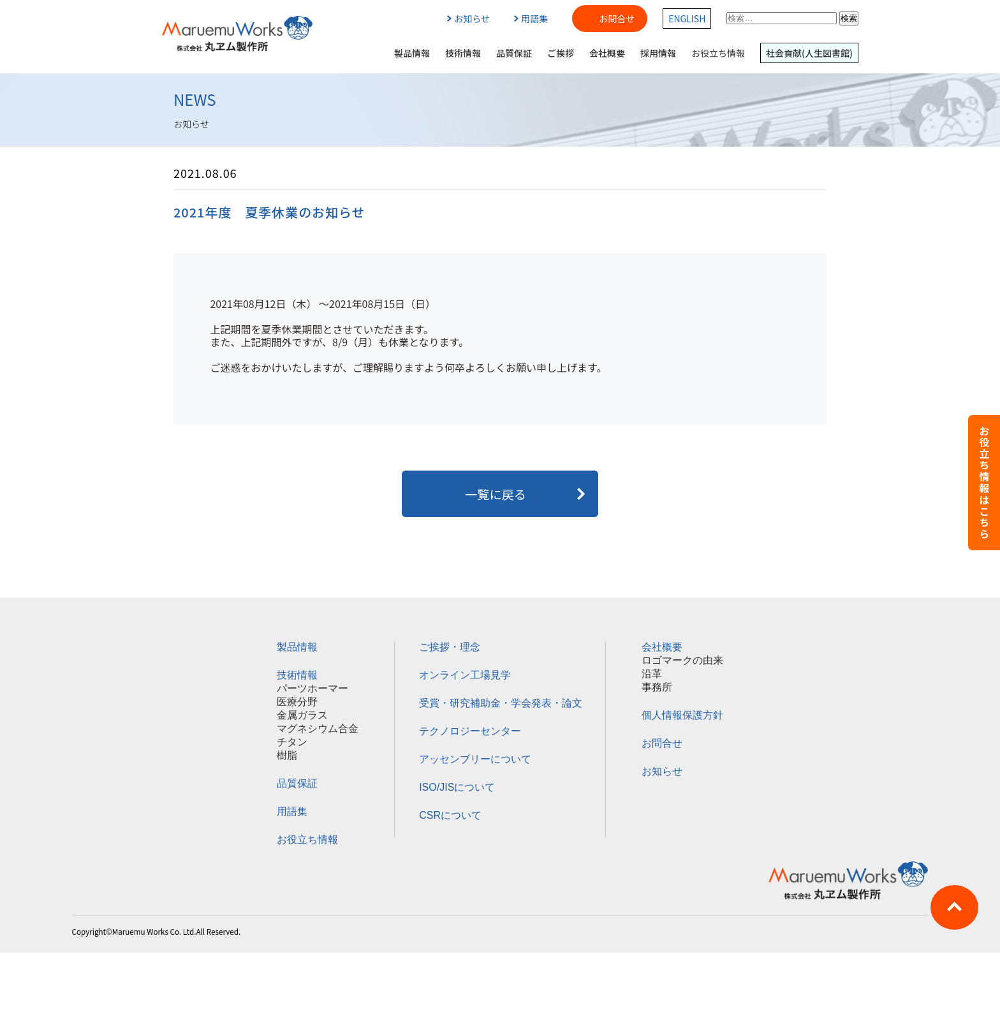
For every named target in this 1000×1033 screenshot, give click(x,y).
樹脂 (287, 755)
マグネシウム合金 (317, 728)
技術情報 (463, 52)
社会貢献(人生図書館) (809, 52)
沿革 (652, 673)
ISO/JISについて (457, 787)
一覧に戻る (500, 494)
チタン (292, 741)
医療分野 (297, 701)
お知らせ (468, 18)
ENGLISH (686, 18)
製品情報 (412, 52)
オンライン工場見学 (465, 675)
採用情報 (658, 52)
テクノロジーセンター (470, 731)
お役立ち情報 (718, 52)
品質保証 (514, 52)
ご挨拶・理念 (449, 646)
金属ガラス (302, 715)
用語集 (531, 18)
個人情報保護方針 (682, 715)
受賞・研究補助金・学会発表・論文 (500, 703)
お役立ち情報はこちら (984, 482)
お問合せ (617, 18)
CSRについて (450, 815)
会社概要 (607, 52)
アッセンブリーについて (475, 759)
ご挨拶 (560, 52)
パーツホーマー (312, 688)
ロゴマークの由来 (682, 660)
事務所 (657, 687)
